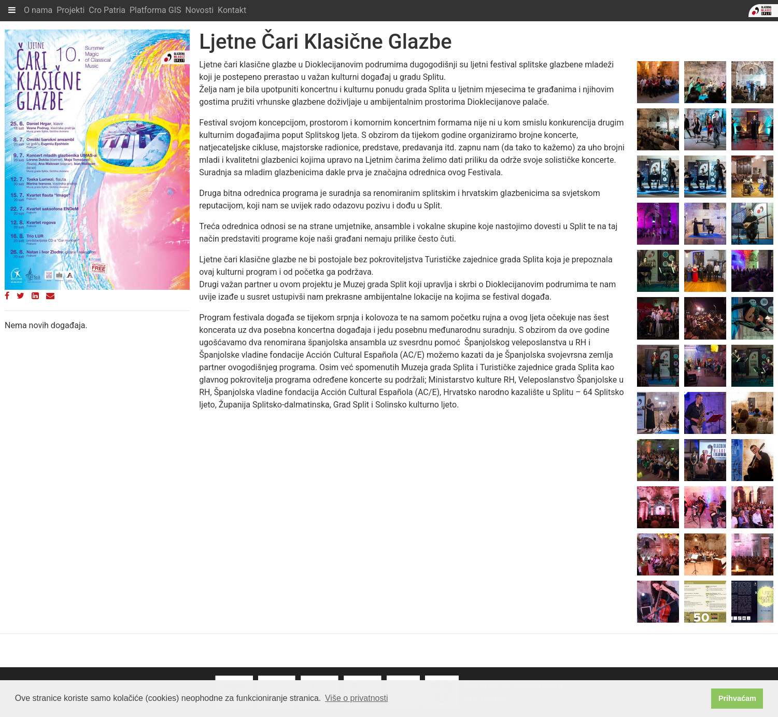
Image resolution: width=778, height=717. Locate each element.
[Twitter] (20, 296)
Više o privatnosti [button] (356, 698)
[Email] (50, 296)
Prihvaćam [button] (737, 698)
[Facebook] (7, 296)
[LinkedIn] (35, 296)
